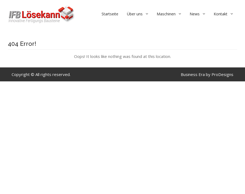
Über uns (135, 13)
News (195, 13)
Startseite (110, 13)
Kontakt (220, 13)
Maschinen (166, 13)
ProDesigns (222, 74)
